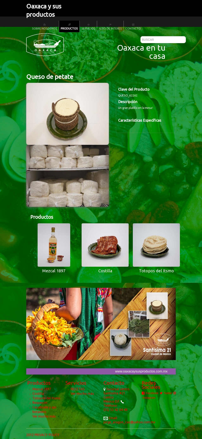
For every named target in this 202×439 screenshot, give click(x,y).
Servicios (88, 26)
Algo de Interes (110, 26)
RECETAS (78, 389)
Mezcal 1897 (41, 389)
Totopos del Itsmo (46, 398)
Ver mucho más (44, 416)
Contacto (133, 26)
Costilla (38, 393)
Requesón (39, 402)
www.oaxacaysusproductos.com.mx (141, 371)
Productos (69, 26)
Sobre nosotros (44, 26)
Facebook (150, 393)
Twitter (166, 393)
